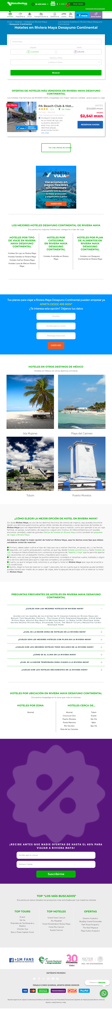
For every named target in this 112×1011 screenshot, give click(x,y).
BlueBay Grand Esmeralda (90, 921)
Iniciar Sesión (78, 4)
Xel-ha (22, 920)
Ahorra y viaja (61, 1002)
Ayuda (90, 999)
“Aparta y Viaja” (75, 552)
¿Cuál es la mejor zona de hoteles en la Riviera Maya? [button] (63, 632)
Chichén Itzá (22, 929)
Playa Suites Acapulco (90, 931)
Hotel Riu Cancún (56, 927)
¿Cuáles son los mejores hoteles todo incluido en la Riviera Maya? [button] (59, 647)
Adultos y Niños (56, 58)
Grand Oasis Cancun (56, 917)
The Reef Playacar (90, 927)
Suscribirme (56, 874)
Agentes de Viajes (81, 999)
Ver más (45, 132)
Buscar (56, 72)
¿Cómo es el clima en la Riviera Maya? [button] (68, 654)
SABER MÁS (56, 345)
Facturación (69, 999)
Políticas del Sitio (43, 999)
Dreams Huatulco (90, 918)
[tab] (56, 608)
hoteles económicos (77, 550)
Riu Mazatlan (56, 921)
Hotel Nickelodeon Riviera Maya (56, 924)
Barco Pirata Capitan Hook (22, 932)
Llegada (33, 47)
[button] (42, 15)
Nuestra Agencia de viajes (17, 999)
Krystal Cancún (56, 930)
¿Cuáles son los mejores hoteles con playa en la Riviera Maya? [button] (60, 639)
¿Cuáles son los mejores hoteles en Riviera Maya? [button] (64, 608)
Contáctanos (31, 999)
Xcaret (22, 917)
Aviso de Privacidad (57, 999)
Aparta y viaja (50, 1002)
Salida (79, 47)
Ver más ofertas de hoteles (60, 147)
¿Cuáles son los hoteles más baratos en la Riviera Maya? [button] (62, 669)
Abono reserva (99, 999)
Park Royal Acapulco (90, 924)
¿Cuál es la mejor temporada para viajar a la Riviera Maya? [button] (61, 662)
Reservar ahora (90, 124)
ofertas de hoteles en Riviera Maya (59, 532)
